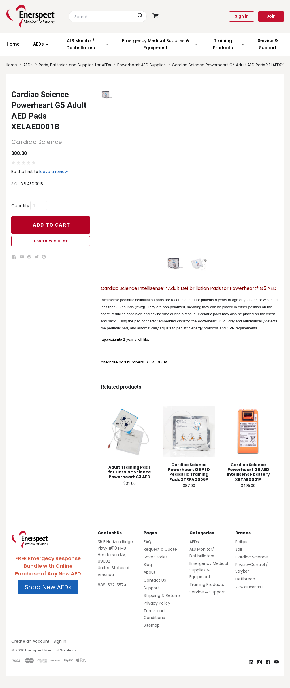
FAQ (147, 553)
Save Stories (156, 568)
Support (151, 599)
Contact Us (155, 591)
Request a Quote (160, 560)
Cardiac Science (251, 568)
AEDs (194, 553)
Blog (148, 576)
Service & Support (207, 603)
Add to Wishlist (50, 241)
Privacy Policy (157, 615)
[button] (48, 599)
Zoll (238, 560)
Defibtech (245, 590)
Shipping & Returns (162, 607)
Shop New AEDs (48, 599)
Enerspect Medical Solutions (51, 661)
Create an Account (30, 652)
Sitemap (152, 636)
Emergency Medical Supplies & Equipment (208, 581)
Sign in (241, 16)
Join (271, 16)
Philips (241, 553)
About (149, 584)
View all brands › (249, 598)
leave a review (53, 171)
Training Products (206, 596)
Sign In (60, 652)
